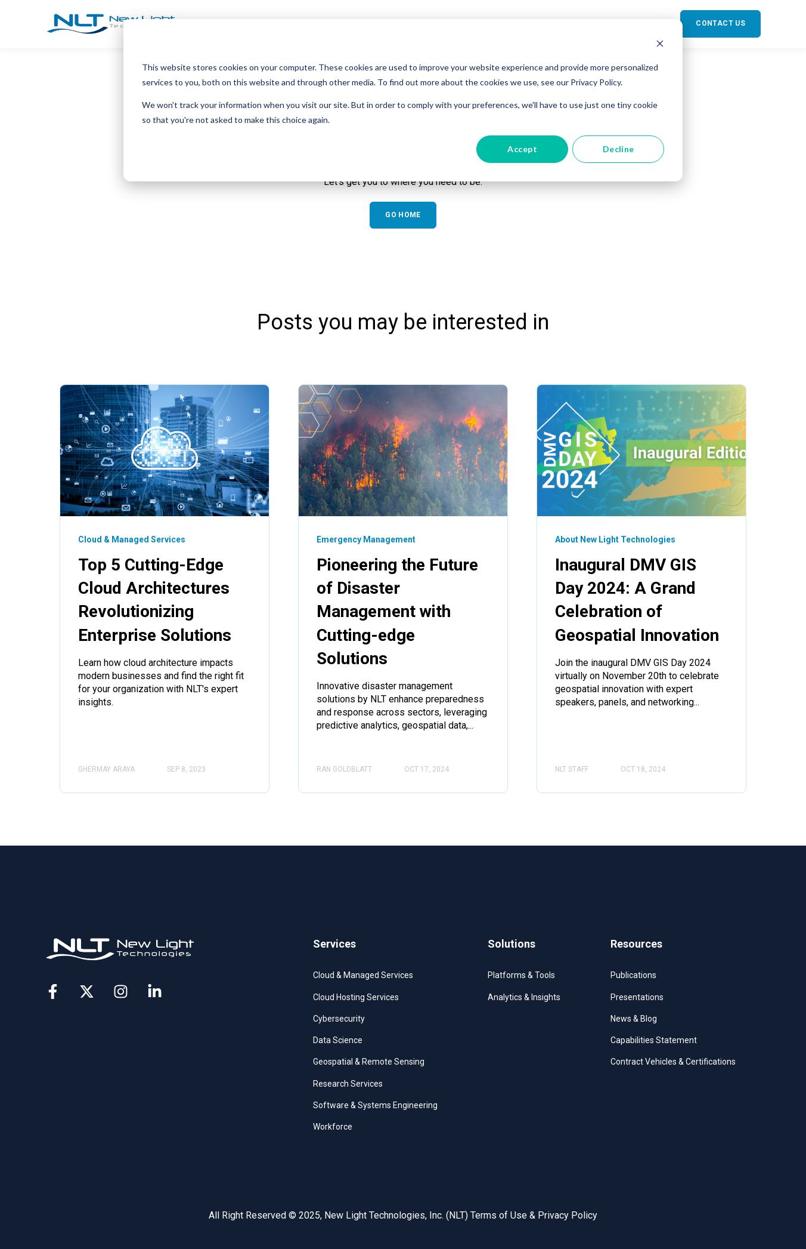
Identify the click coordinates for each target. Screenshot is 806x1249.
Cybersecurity (339, 1018)
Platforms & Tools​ (521, 975)
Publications (633, 975)
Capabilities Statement (653, 1040)
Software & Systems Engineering (375, 1105)
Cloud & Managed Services (363, 975)
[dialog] (403, 100)
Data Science (337, 1040)
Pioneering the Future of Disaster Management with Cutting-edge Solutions (397, 611)
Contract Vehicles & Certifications (673, 1061)
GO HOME (403, 215)
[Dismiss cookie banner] (660, 45)
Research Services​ (348, 1083)
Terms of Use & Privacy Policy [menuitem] (533, 1215)
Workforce (332, 1126)
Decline (618, 149)
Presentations (637, 997)
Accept (522, 149)
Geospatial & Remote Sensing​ (368, 1061)
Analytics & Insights (524, 997)
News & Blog (633, 1018)
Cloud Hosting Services (356, 997)
